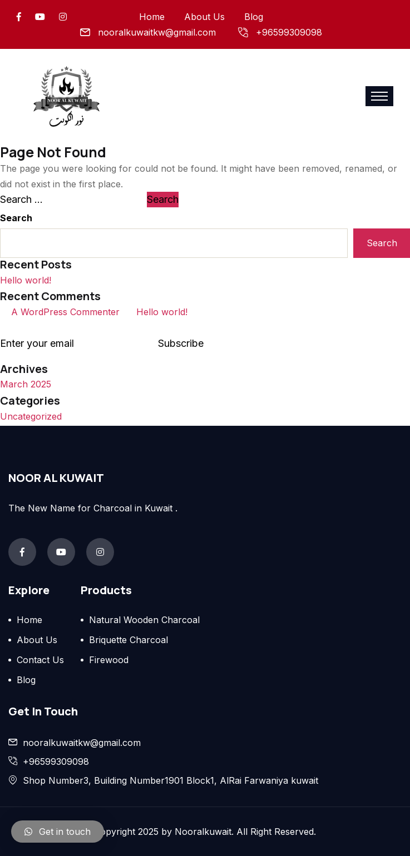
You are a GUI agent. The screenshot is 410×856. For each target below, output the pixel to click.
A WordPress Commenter (65, 311)
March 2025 (25, 384)
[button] (57, 831)
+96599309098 (289, 32)
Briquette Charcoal (128, 639)
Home (152, 16)
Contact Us (40, 659)
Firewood (109, 659)
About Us (204, 16)
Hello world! (25, 280)
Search (16, 217)
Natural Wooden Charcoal (144, 619)
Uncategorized (31, 416)
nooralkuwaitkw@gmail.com (157, 32)
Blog (253, 16)
